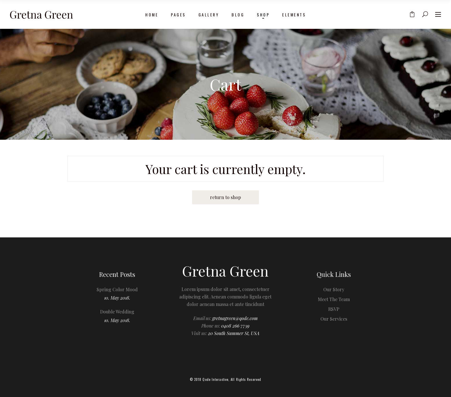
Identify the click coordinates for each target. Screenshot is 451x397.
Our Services (333, 319)
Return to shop (225, 197)
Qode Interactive (215, 379)
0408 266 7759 (235, 326)
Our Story (333, 289)
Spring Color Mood (117, 289)
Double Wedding (117, 312)
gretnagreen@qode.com (235, 318)
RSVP (333, 309)
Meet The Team (334, 299)
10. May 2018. (117, 298)
